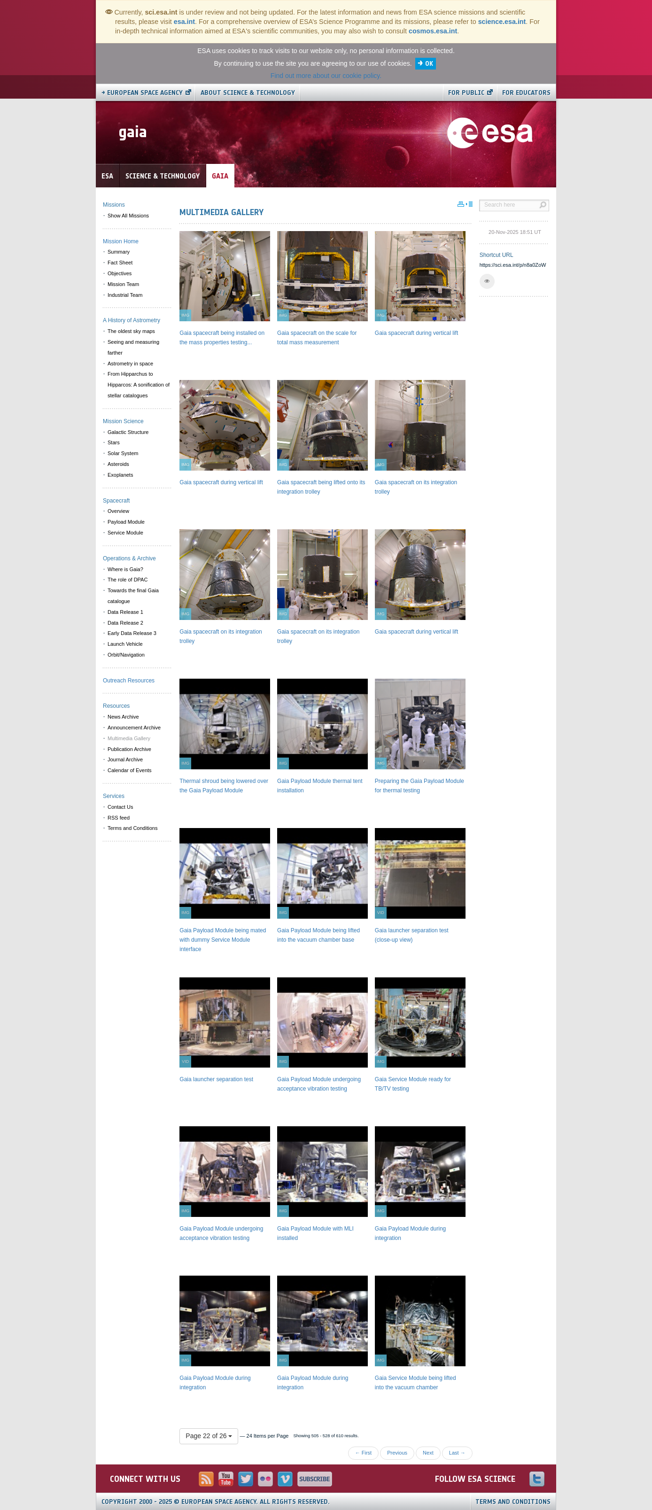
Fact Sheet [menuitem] (120, 262)
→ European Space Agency (142, 93)
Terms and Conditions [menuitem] (132, 828)
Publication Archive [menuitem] (129, 749)
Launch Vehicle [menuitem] (125, 644)
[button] (487, 281)
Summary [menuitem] (119, 252)
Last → (457, 1453)
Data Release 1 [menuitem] (125, 612)
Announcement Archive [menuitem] (134, 727)
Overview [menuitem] (118, 511)
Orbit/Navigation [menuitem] (126, 655)
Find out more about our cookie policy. (326, 75)
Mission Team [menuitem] (123, 284)
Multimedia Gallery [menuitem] (129, 738)
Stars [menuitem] (114, 442)
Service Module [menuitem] (125, 532)
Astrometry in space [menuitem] (130, 363)
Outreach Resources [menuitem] (129, 680)
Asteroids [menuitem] (118, 464)
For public (466, 93)
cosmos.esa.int (433, 31)
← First (363, 1453)
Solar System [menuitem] (123, 453)
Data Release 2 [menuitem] (125, 623)
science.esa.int (502, 21)
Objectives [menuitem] (120, 273)
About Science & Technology (248, 93)
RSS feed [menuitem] (119, 818)
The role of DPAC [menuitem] (127, 579)
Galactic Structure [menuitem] (128, 432)
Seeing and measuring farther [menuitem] (133, 347)
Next (428, 1453)
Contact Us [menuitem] (120, 807)
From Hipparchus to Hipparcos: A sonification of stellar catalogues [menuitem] (139, 384)
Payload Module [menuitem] (126, 522)
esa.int (184, 21)
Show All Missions (128, 215)
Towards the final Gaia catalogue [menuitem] (133, 596)
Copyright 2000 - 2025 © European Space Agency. (215, 1502)
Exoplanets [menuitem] (120, 475)
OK (429, 64)
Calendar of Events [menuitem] (130, 770)
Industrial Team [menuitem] (125, 295)
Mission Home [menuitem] (121, 241)
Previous (397, 1453)
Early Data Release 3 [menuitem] (132, 633)
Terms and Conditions (513, 1502)
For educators (526, 93)
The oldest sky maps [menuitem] (131, 331)
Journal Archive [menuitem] (125, 759)
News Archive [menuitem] (123, 717)
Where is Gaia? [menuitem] (125, 569)
